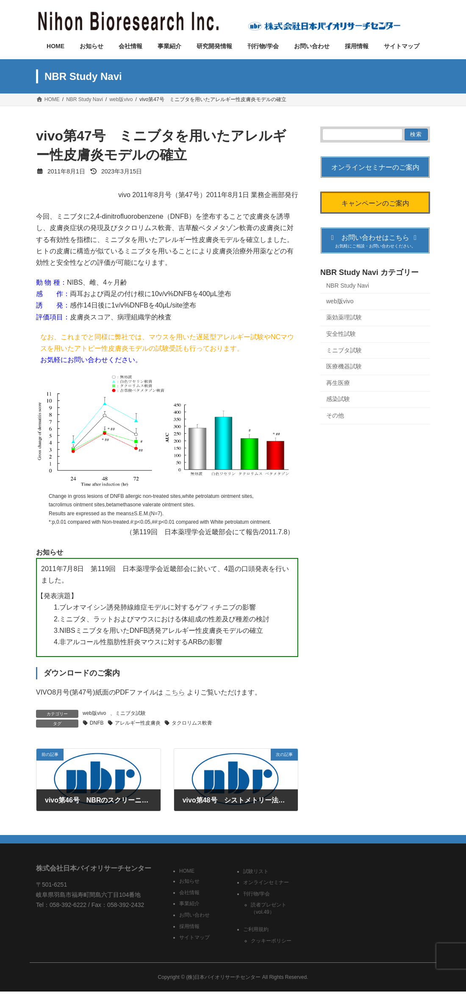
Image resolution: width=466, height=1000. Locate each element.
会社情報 (189, 893)
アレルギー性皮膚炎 (138, 723)
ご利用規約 (256, 930)
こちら (175, 692)
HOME (186, 871)
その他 (335, 415)
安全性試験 (341, 333)
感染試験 (338, 399)
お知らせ (189, 881)
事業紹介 (189, 904)
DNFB (97, 723)
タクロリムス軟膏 (192, 723)
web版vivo (94, 713)
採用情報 (189, 926)
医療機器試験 (344, 366)
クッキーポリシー (271, 941)
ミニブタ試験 (130, 713)
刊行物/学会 (256, 894)
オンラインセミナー (266, 882)
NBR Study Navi (347, 286)
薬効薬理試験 (344, 317)
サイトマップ (194, 937)
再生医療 (338, 382)
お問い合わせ (194, 915)
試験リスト (256, 871)
